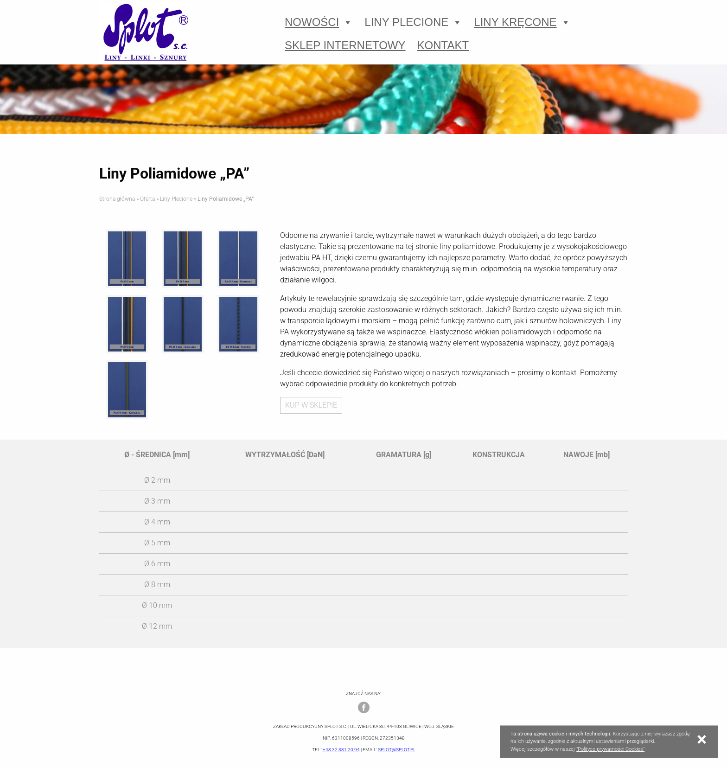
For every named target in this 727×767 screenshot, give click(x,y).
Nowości (319, 22)
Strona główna (117, 199)
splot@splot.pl (396, 749)
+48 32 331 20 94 (341, 749)
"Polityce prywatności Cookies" (610, 749)
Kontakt (443, 45)
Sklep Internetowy (345, 45)
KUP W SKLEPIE (311, 405)
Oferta (147, 199)
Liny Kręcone (522, 22)
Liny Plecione (413, 22)
